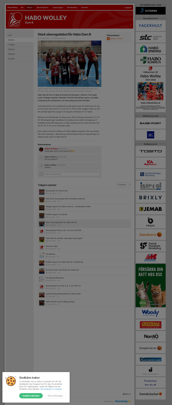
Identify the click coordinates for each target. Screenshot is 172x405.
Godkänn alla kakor (31, 396)
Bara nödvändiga (55, 396)
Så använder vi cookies (51, 389)
